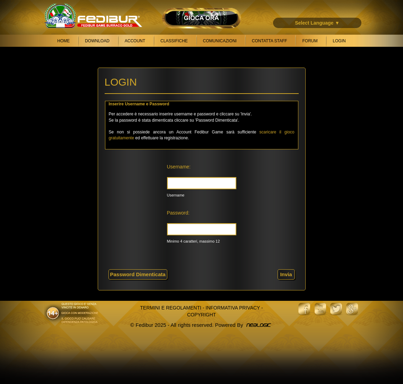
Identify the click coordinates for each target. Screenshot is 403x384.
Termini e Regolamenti (170, 308)
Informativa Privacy (232, 308)
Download (97, 40)
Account (135, 40)
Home (63, 40)
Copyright (201, 314)
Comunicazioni (220, 40)
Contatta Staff (269, 40)
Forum (309, 40)
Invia (286, 274)
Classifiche (174, 40)
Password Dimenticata (138, 274)
